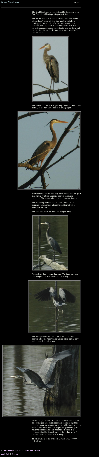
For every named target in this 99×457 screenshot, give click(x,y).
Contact (15, 454)
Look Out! (5, 454)
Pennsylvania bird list (12, 450)
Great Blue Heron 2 (32, 450)
